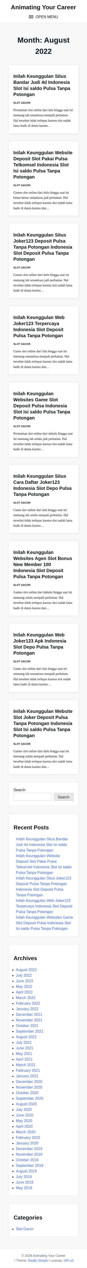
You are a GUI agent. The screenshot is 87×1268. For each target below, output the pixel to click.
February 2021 (28, 1070)
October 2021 (27, 1026)
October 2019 (27, 1160)
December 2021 (29, 1015)
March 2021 (26, 1065)
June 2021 (24, 1048)
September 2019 (29, 1166)
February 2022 (28, 1003)
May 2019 (24, 1188)
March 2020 (26, 1132)
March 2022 (26, 998)
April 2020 (24, 1126)
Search (20, 790)
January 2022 (27, 1009)
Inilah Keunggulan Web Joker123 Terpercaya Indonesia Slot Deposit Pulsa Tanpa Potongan (44, 906)
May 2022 (24, 987)
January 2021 (27, 1076)
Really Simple (38, 1260)
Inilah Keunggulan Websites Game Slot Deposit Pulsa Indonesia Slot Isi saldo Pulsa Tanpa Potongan (41, 405)
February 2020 (28, 1138)
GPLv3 (69, 1260)
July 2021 (24, 1043)
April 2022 (24, 992)
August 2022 (26, 970)
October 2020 (27, 1093)
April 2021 (24, 1059)
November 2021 (29, 1020)
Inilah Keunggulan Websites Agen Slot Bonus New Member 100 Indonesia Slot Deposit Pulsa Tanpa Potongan (42, 564)
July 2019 (24, 1177)
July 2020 (24, 1110)
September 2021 (29, 1031)
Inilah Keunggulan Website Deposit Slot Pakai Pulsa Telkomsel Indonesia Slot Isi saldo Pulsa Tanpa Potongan (43, 164)
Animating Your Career (43, 7)
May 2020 (24, 1121)
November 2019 (29, 1154)
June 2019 (24, 1182)
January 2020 (27, 1143)
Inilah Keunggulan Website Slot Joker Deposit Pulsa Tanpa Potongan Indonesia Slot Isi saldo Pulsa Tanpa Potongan (43, 723)
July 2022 (24, 975)
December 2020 (29, 1082)
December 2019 (29, 1149)
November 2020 (29, 1087)
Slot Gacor (21, 102)
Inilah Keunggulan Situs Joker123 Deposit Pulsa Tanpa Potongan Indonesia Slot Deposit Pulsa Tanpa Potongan (42, 247)
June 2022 (24, 981)
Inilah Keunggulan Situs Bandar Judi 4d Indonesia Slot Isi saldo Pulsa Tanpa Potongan (42, 844)
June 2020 (24, 1115)
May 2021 (24, 1054)
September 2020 (29, 1098)
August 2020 (26, 1104)
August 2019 (26, 1171)
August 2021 (26, 1037)
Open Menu (46, 17)
